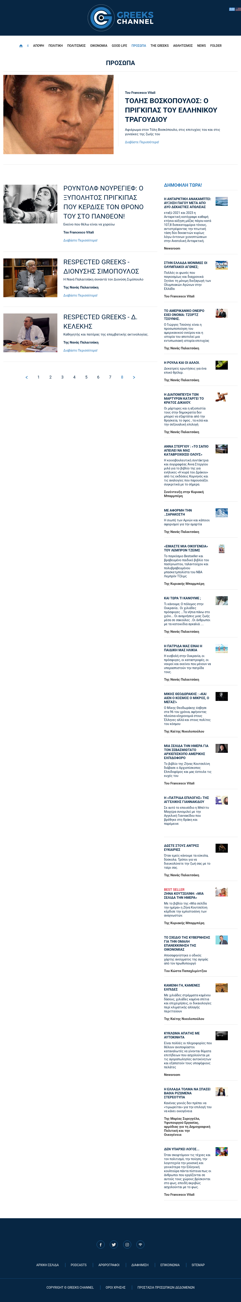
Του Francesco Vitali (140, 93)
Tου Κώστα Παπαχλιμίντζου (185, 971)
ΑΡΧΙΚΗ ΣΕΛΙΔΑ (47, 1265)
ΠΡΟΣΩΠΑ (139, 45)
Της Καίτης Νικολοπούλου (184, 731)
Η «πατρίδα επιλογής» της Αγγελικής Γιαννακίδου (186, 800)
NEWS (201, 45)
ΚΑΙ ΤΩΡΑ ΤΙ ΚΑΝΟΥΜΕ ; (182, 598)
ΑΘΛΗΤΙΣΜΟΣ (183, 45)
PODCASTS (79, 1265)
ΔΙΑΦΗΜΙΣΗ (140, 1265)
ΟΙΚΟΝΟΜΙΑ (98, 45)
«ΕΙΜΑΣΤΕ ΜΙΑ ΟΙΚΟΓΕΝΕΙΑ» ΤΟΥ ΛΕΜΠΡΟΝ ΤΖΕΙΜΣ (186, 548)
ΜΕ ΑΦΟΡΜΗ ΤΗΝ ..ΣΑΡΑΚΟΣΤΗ (178, 512)
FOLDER (216, 45)
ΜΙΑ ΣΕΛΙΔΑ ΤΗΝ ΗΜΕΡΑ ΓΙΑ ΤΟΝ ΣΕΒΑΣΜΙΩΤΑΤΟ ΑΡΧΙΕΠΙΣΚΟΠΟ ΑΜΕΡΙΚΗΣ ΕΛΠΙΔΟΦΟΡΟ (186, 752)
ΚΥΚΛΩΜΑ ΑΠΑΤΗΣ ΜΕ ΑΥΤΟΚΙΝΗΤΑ (182, 1035)
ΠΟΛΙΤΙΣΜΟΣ (76, 45)
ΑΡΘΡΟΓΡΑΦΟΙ (108, 1265)
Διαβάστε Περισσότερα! (142, 142)
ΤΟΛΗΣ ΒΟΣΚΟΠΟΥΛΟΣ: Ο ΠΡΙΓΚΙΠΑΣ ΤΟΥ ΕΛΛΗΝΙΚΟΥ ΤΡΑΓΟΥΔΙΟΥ (171, 110)
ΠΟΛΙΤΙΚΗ (55, 45)
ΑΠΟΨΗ (38, 45)
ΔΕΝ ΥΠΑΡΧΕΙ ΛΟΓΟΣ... (181, 1149)
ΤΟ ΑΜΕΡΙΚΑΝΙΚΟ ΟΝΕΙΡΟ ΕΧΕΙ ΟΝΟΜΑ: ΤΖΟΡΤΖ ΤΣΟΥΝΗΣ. (184, 315)
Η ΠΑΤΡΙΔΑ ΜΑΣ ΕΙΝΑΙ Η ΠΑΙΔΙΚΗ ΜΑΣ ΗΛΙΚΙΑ (183, 648)
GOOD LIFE (119, 45)
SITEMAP (198, 1265)
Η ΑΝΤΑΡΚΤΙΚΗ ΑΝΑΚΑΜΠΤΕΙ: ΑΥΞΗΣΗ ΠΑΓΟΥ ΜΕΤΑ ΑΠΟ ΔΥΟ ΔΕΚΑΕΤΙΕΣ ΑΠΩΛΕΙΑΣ (187, 203)
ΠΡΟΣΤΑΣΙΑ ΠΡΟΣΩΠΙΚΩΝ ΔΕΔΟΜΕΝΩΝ (166, 1287)
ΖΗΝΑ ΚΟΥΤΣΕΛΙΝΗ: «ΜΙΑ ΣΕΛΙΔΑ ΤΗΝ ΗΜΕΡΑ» (188, 894)
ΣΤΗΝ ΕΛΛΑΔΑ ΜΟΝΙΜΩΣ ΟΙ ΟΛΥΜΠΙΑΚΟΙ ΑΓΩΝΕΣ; (185, 265)
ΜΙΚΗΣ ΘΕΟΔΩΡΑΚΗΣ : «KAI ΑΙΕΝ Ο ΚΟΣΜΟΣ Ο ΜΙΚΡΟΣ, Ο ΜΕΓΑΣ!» (186, 698)
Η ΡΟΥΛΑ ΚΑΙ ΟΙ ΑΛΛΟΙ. (182, 363)
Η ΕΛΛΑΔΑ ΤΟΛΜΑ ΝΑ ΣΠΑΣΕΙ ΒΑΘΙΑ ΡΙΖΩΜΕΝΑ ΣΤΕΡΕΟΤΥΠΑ (187, 1093)
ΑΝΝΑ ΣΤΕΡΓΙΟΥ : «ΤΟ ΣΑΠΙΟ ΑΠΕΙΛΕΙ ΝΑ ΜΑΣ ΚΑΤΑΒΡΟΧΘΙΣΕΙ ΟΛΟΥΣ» (186, 450)
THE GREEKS (160, 45)
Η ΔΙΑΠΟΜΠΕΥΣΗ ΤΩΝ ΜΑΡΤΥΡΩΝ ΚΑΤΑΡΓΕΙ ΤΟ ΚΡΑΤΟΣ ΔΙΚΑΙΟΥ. (184, 399)
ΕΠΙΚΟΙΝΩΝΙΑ (170, 1265)
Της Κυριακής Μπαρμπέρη (184, 584)
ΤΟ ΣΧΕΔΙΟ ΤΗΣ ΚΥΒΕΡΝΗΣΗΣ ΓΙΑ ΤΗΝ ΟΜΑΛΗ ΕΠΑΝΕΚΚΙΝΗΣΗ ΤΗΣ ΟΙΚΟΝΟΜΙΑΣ (187, 944)
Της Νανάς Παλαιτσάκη (181, 348)
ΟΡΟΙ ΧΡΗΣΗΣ (116, 1287)
